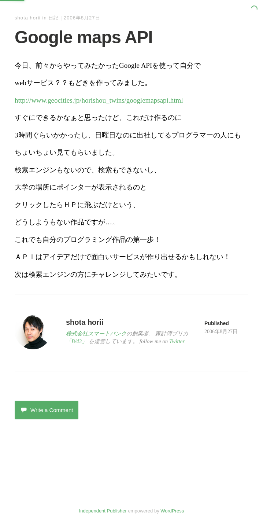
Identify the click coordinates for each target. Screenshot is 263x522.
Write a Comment (46, 410)
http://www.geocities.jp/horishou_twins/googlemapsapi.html (99, 100)
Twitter (177, 341)
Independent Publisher (103, 511)
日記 (53, 18)
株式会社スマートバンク (96, 334)
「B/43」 (76, 341)
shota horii (28, 18)
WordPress (172, 511)
